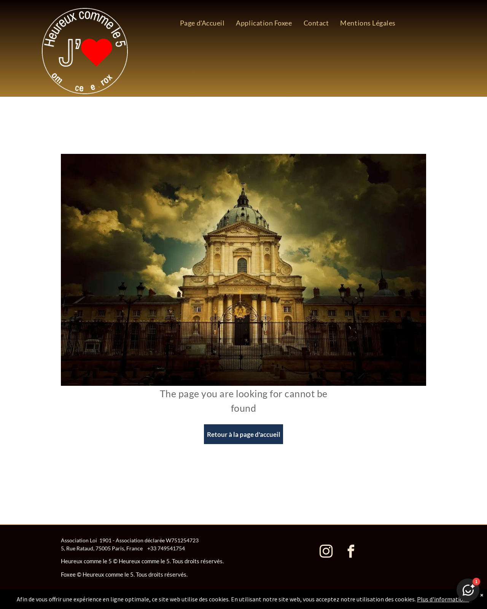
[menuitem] (202, 22)
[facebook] (351, 552)
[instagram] (326, 552)
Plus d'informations (443, 599)
